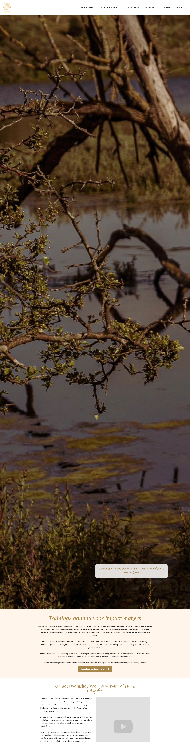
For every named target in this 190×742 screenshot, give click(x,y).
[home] (7, 7)
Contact (180, 7)
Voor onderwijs (133, 7)
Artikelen (167, 7)
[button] (88, 7)
